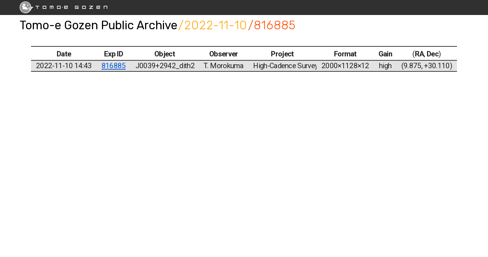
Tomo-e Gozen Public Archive (99, 25)
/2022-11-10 (212, 25)
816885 (114, 65)
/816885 (272, 25)
